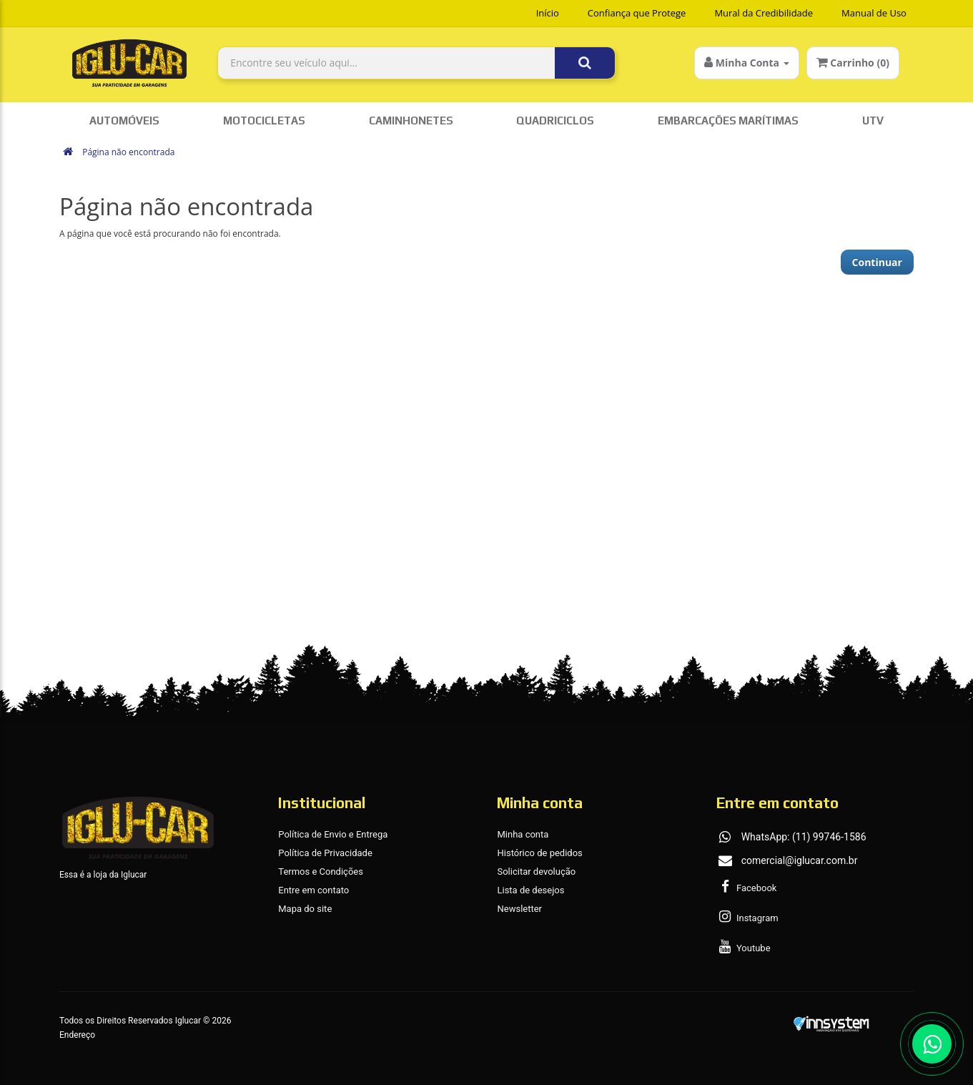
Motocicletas (264, 120)
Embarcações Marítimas (728, 120)
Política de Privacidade (325, 853)
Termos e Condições (320, 871)
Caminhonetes (411, 120)
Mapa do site (305, 908)
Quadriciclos (555, 120)
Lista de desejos (530, 890)
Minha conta (522, 834)
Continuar (877, 262)
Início (547, 12)
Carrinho (852, 62)
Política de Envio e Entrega (332, 834)
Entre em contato (313, 890)
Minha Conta (746, 62)
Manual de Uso (874, 12)
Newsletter (519, 908)
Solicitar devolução (536, 871)
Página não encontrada (128, 152)
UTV (873, 120)
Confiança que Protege (637, 12)
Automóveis (124, 120)
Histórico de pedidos (539, 853)
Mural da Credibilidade (763, 12)
